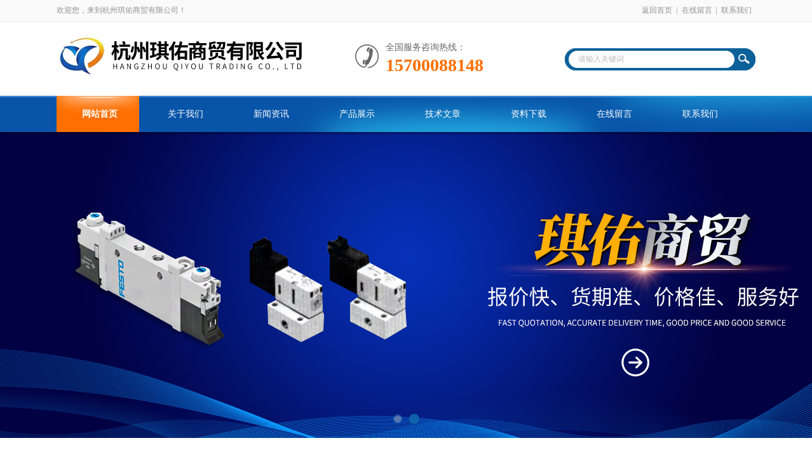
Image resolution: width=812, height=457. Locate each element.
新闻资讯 (271, 114)
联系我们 (736, 10)
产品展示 (357, 114)
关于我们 (185, 114)
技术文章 (443, 114)
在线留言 (697, 10)
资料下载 (528, 114)
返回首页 (657, 10)
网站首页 (100, 114)
